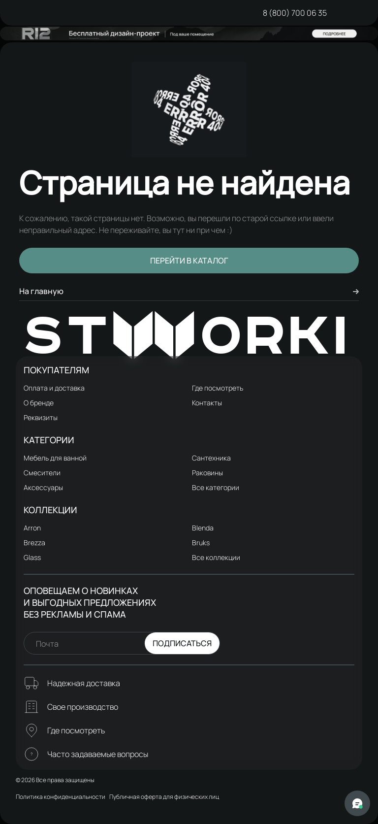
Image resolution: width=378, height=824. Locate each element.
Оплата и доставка (54, 388)
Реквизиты (41, 417)
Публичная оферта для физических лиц (164, 796)
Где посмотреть (217, 388)
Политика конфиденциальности (60, 796)
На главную (189, 291)
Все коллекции (216, 557)
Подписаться (182, 643)
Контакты (207, 402)
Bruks (201, 542)
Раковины (207, 472)
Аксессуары (43, 487)
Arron (32, 527)
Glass (32, 557)
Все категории (215, 487)
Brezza (34, 542)
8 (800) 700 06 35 (295, 13)
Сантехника (211, 457)
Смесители (42, 472)
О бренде (39, 402)
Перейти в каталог (189, 260)
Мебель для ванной (55, 457)
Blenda (203, 527)
